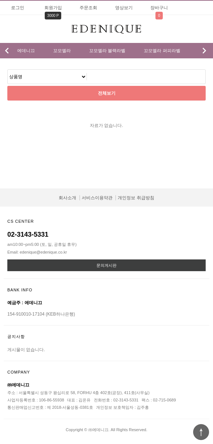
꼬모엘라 (62, 50)
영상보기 (124, 7)
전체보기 (106, 93)
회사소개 (67, 197)
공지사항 (16, 336)
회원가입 (53, 7)
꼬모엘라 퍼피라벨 (162, 50)
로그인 (17, 7)
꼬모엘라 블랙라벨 (107, 50)
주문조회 (88, 7)
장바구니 (159, 7)
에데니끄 (26, 50)
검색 (198, 27)
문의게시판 (106, 265)
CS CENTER (20, 221)
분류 (9, 28)
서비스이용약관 (97, 197)
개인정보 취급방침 (136, 197)
